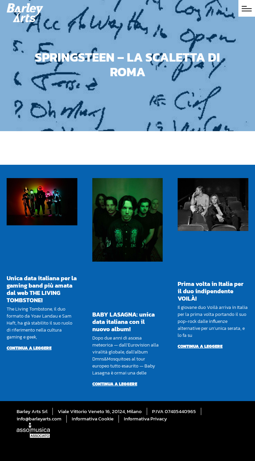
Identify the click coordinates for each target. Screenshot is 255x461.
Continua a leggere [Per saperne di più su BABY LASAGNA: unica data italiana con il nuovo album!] (114, 384)
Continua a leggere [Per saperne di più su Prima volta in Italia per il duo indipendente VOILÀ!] (200, 346)
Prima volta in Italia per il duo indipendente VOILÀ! (210, 291)
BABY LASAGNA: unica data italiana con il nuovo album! (123, 322)
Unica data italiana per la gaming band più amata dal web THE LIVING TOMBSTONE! (42, 289)
